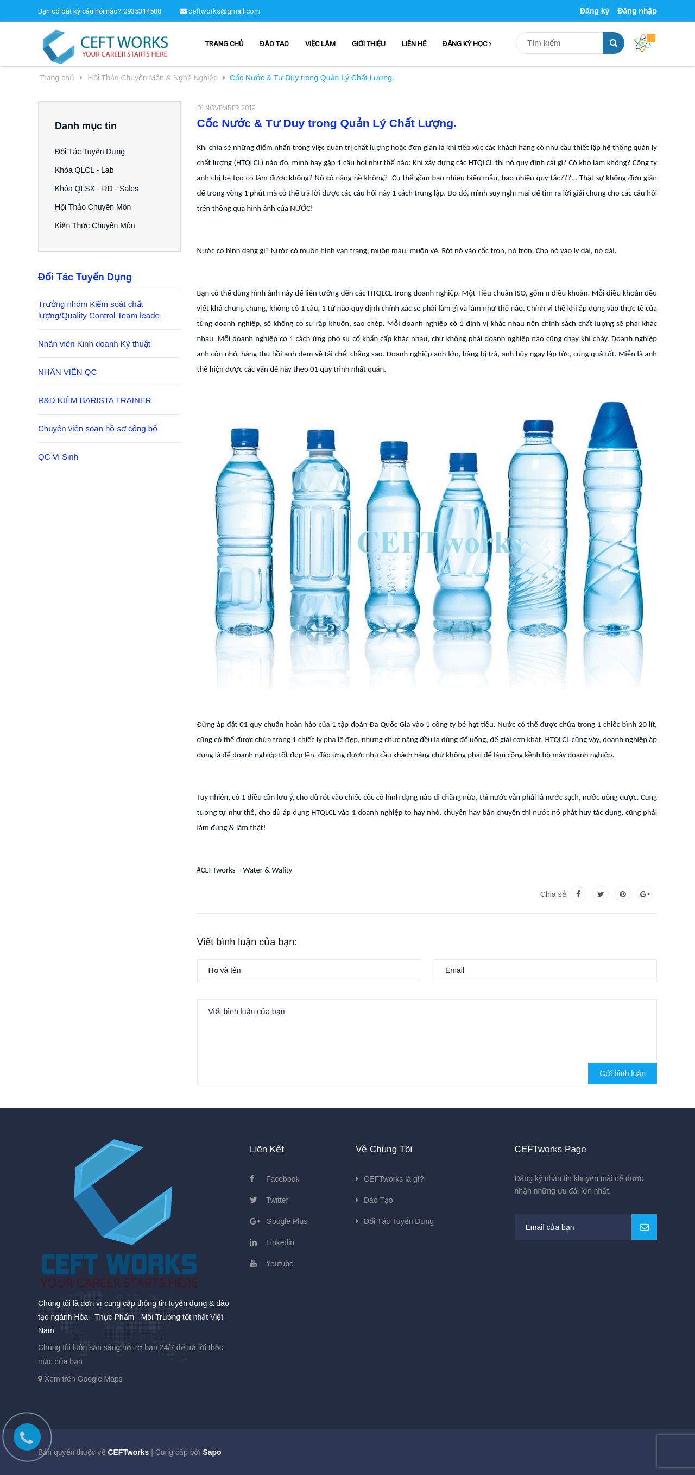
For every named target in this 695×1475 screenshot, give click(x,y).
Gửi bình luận (622, 1073)
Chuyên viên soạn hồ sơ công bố (97, 428)
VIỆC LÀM (320, 44)
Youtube (280, 1263)
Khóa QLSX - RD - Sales (96, 188)
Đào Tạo (378, 1200)
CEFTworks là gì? (394, 1179)
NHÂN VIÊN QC (67, 371)
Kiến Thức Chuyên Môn (95, 225)
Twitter (277, 1200)
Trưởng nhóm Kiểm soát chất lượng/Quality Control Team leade (99, 309)
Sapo (212, 1452)
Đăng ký (594, 11)
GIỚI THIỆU (369, 44)
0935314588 (142, 11)
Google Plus (286, 1221)
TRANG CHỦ (224, 44)
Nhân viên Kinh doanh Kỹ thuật (94, 343)
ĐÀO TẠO (274, 44)
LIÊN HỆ (414, 44)
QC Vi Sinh (58, 456)
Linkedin (280, 1242)
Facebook (282, 1179)
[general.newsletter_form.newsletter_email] (586, 1227)
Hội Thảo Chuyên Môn (93, 207)
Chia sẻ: (554, 894)
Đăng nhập (637, 11)
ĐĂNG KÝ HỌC (467, 44)
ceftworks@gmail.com (220, 11)
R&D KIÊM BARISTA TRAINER (94, 400)
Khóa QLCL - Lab (84, 170)
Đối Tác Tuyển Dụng (90, 151)
